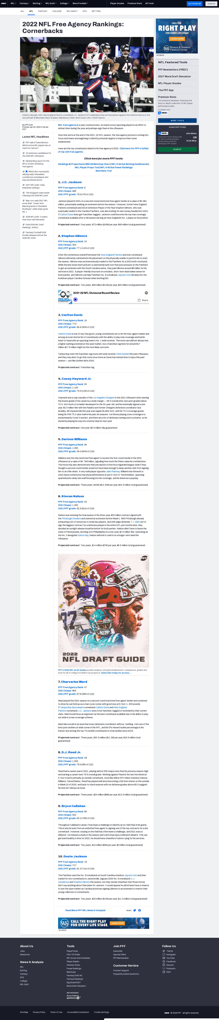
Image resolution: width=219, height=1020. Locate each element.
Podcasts (170, 969)
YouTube (170, 958)
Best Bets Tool (104, 171)
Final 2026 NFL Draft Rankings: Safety (33, 226)
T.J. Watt (135, 522)
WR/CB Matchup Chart (97, 164)
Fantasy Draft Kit (74, 975)
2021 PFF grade (67, 194)
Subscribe (117, 951)
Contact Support (121, 970)
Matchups (71, 972)
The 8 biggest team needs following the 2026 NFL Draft (35, 194)
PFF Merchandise (121, 958)
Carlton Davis (66, 214)
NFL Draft (72, 11)
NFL (32, 11)
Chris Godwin (122, 354)
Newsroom (25, 955)
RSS (168, 972)
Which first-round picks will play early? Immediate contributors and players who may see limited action (35, 176)
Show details (43, 1014)
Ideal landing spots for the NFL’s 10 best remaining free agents (35, 164)
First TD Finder (73, 955)
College (57, 11)
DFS (85, 11)
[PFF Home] (3, 4)
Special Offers (119, 955)
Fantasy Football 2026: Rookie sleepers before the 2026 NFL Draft (34, 235)
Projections (77, 164)
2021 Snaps (64, 191)
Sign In (211, 4)
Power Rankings (74, 969)
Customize (196, 1004)
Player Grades (73, 962)
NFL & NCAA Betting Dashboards (129, 164)
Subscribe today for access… (116, 673)
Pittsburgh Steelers (71, 518)
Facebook (171, 962)
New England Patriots (111, 255)
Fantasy (42, 11)
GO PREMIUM (194, 4)
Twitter (169, 951)
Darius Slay (83, 535)
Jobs (22, 951)
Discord (169, 965)
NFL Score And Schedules (78, 958)
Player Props (72, 951)
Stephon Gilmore (81, 882)
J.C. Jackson (84, 711)
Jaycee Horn (124, 275)
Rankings (63, 164)
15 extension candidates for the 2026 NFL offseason (36, 154)
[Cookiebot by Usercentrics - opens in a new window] (18, 1014)
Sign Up (177, 149)
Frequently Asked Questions (126, 974)
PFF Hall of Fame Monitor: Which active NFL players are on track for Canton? (36, 145)
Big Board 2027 (74, 982)
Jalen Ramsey (113, 471)
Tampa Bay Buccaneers (72, 707)
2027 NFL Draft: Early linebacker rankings (33, 186)
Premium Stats (73, 965)
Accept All (196, 995)
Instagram (171, 955)
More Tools (177, 121)
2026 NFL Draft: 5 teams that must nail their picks (34, 218)
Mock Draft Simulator (76, 986)
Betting (96, 11)
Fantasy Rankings (75, 979)
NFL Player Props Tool (87, 167)
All (22, 11)
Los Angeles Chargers (104, 397)
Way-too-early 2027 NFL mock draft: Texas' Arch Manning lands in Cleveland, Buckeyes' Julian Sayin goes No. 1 (35, 206)
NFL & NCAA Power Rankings (116, 167)
